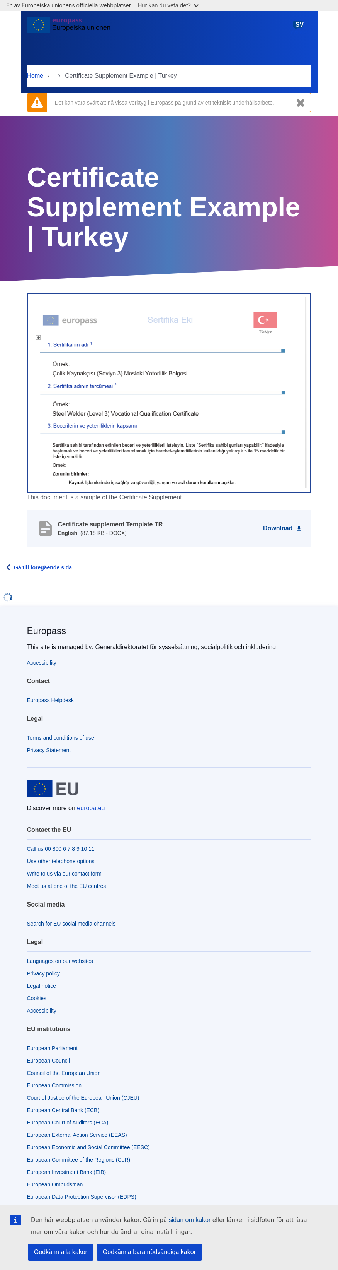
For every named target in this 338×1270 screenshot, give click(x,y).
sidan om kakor (190, 1220)
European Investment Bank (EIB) (66, 1172)
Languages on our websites (60, 961)
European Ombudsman (55, 1184)
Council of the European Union (64, 1073)
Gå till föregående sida (43, 567)
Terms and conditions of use (60, 738)
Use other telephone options (61, 861)
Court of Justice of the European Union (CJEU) (83, 1098)
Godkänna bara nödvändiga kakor (149, 1252)
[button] (169, 392)
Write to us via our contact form (64, 874)
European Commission (54, 1085)
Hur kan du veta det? (168, 5)
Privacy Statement (49, 750)
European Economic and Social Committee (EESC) (88, 1147)
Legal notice (41, 986)
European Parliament (52, 1048)
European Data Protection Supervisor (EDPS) (81, 1197)
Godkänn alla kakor (60, 1252)
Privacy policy (43, 973)
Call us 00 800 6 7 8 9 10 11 (61, 849)
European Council (48, 1060)
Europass (46, 631)
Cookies (37, 998)
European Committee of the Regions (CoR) (79, 1160)
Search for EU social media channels (71, 923)
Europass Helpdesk (50, 700)
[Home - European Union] (68, 28)
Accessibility (41, 663)
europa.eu (91, 808)
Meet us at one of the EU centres (66, 886)
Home (35, 75)
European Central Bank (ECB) (63, 1110)
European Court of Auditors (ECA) (68, 1122)
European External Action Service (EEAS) (77, 1135)
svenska (299, 27)
